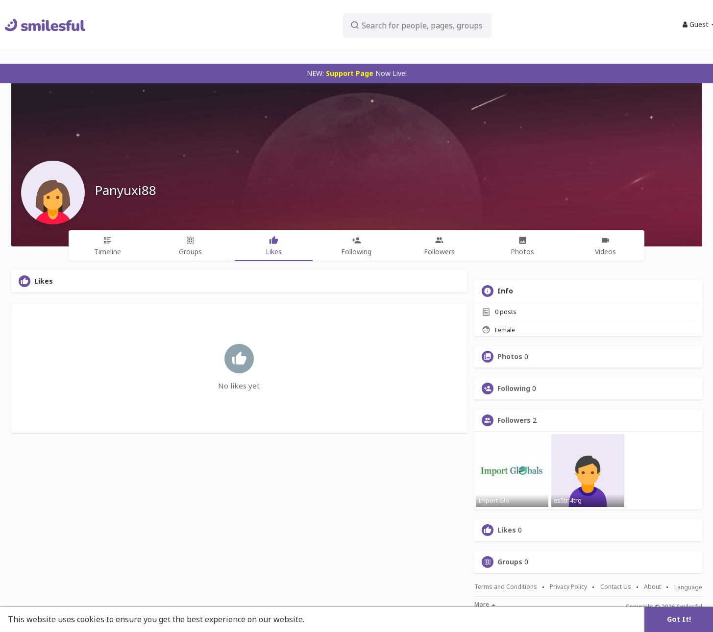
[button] (396, 25)
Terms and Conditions (505, 587)
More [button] (484, 605)
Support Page (349, 73)
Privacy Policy (568, 587)
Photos (509, 357)
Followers (514, 420)
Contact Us (615, 587)
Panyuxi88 (125, 190)
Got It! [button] (679, 619)
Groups (509, 562)
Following (513, 388)
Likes (506, 530)
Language (688, 587)
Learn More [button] (329, 619)
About (652, 587)
